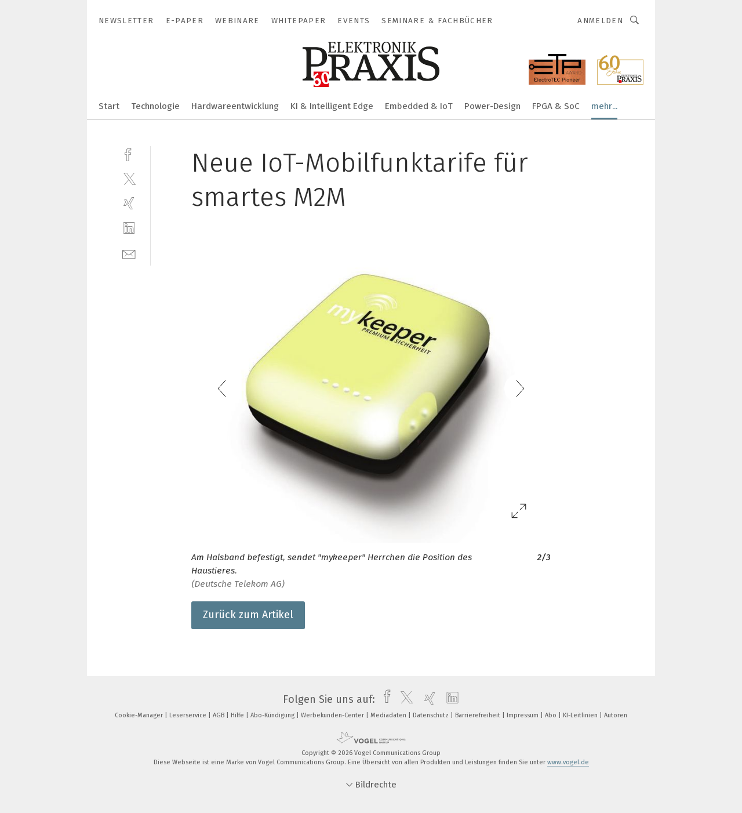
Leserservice (188, 715)
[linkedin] (129, 228)
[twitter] (129, 178)
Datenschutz (431, 715)
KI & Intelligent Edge (331, 106)
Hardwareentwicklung (235, 106)
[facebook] (129, 153)
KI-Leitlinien (581, 715)
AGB (219, 715)
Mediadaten (389, 715)
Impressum (523, 715)
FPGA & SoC (556, 106)
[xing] (129, 203)
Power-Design (492, 106)
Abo (551, 715)
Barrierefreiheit (478, 715)
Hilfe (238, 715)
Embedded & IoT (419, 106)
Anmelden (600, 21)
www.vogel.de (568, 762)
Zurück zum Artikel (248, 614)
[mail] (129, 253)
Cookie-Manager (140, 715)
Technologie (155, 106)
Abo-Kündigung (273, 715)
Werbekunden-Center (333, 715)
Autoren (615, 715)
